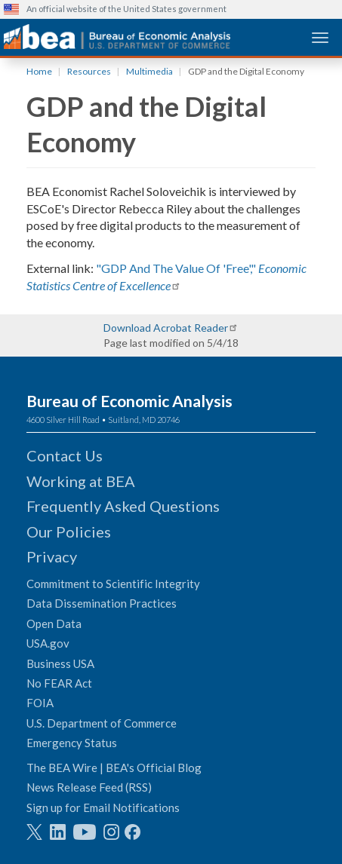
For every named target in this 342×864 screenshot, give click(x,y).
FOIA (40, 702)
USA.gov (47, 643)
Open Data (54, 623)
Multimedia (149, 71)
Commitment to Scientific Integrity (113, 583)
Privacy (51, 556)
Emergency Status (71, 742)
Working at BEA (80, 481)
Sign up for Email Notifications (103, 807)
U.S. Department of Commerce (101, 723)
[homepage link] (117, 37)
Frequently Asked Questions (123, 506)
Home (39, 71)
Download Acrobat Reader (165, 327)
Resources (89, 71)
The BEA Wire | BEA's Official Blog (114, 767)
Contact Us (64, 455)
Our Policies (68, 531)
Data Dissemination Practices (101, 603)
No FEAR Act (59, 683)
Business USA (60, 663)
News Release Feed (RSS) (89, 787)
